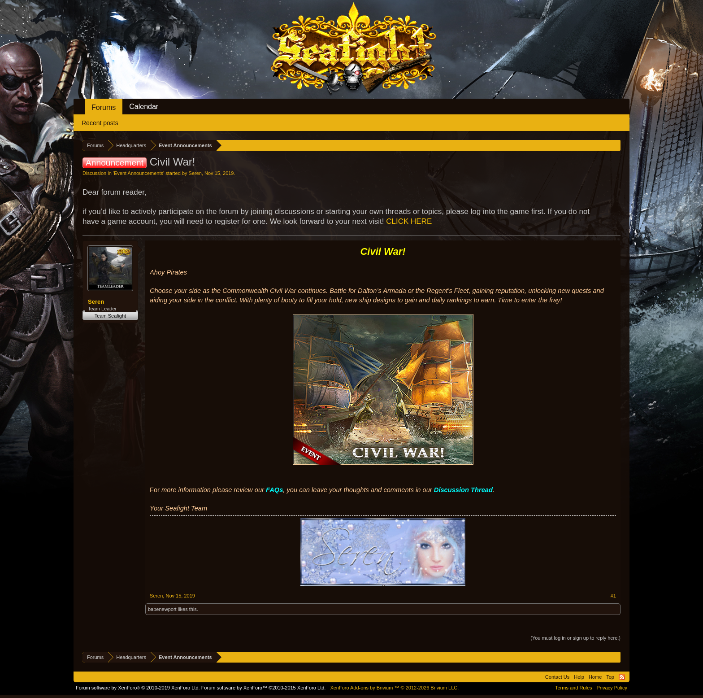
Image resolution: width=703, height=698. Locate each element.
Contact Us (557, 677)
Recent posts (100, 123)
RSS (622, 677)
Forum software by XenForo (138, 687)
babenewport (162, 609)
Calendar (143, 106)
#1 (613, 595)
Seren (195, 173)
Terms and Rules (573, 687)
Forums (103, 107)
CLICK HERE (409, 221)
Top (610, 677)
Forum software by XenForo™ (263, 687)
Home (595, 677)
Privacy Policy (612, 687)
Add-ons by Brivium (394, 687)
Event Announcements (138, 173)
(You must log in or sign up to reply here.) (575, 638)
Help (579, 677)
